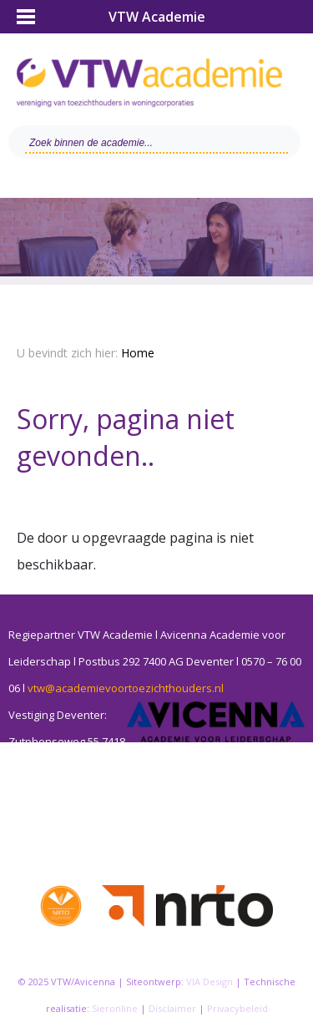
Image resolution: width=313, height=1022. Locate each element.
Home (137, 353)
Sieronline (115, 1008)
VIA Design (209, 981)
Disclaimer (172, 1008)
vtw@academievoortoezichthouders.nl (126, 688)
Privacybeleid (237, 1008)
